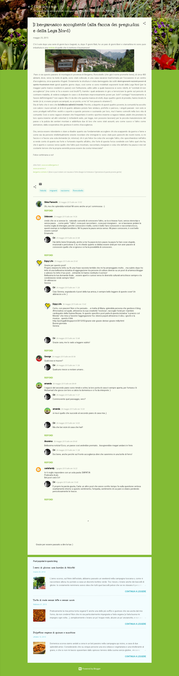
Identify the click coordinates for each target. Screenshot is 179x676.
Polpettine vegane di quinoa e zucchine (54, 632)
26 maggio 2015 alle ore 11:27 (68, 395)
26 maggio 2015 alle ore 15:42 (74, 304)
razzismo (65, 190)
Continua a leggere (135, 591)
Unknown (48, 216)
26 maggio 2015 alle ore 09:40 (65, 441)
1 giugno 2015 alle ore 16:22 (66, 468)
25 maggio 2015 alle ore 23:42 (66, 261)
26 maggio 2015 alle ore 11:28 (68, 450)
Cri (54, 238)
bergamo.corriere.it (40, 172)
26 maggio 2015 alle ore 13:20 (73, 409)
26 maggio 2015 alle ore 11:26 (68, 288)
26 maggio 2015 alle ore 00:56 (64, 357)
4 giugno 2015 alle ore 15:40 (67, 482)
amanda (48, 383)
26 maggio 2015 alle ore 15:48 (68, 338)
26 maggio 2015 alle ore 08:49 (64, 384)
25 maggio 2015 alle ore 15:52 (70, 202)
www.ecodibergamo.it (50, 165)
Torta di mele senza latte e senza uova (54, 600)
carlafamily (49, 468)
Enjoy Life (48, 261)
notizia (51, 47)
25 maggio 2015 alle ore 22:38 (68, 238)
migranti (53, 190)
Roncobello (78, 190)
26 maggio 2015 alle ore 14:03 (68, 423)
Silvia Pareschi (50, 202)
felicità (43, 190)
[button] (144, 24)
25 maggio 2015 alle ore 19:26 (65, 217)
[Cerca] (150, 7)
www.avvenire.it (39, 168)
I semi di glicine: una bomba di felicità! (54, 567)
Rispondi (48, 211)
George (47, 356)
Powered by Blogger (89, 668)
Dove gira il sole (45, 7)
